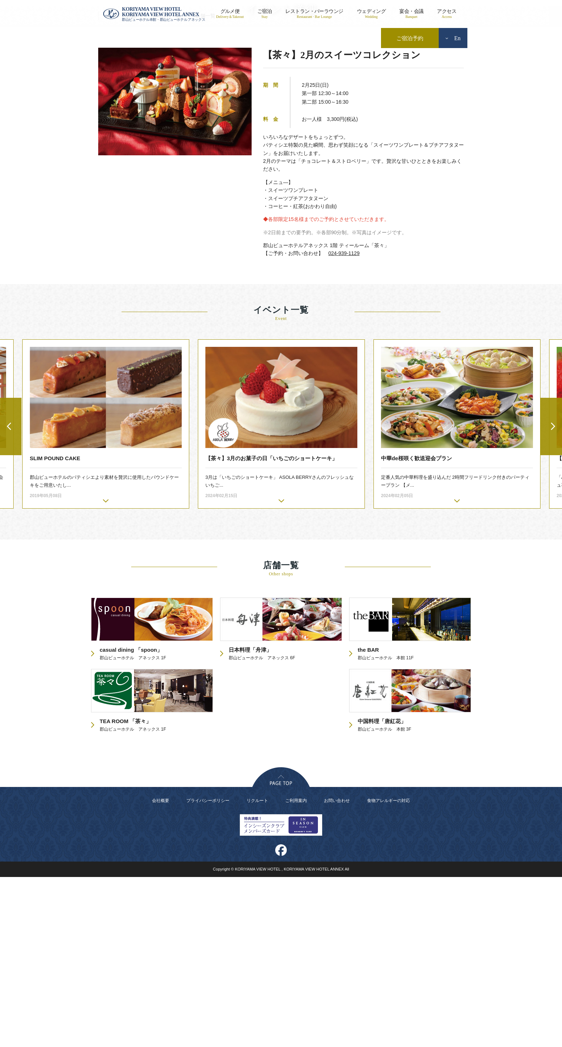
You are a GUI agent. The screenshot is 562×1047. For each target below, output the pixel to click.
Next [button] (551, 596)
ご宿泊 (264, 14)
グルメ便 (230, 14)
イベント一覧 (166, 186)
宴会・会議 (411, 14)
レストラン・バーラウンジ (314, 14)
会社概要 (160, 970)
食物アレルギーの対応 (388, 970)
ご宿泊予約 (409, 38)
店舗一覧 (205, 186)
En (453, 38)
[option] (281, 594)
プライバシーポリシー (207, 970)
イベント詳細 (121, 186)
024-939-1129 (343, 423)
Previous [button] (11, 596)
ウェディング (371, 14)
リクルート (257, 970)
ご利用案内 (296, 970)
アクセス (446, 14)
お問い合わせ (337, 970)
